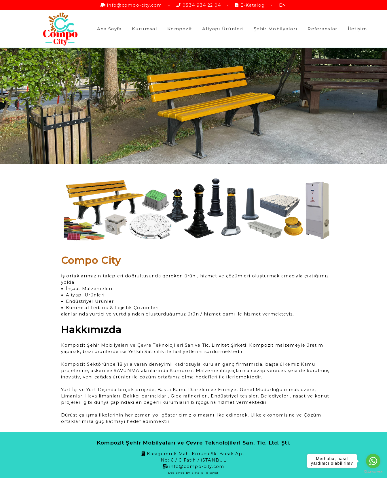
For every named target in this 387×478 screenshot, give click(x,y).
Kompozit (179, 28)
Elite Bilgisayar (205, 473)
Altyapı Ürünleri (223, 28)
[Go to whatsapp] (373, 461)
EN (283, 5)
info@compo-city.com (134, 5)
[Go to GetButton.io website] (373, 472)
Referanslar (322, 28)
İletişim (357, 28)
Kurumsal (144, 28)
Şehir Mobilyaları (275, 28)
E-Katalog (252, 5)
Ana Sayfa (109, 28)
